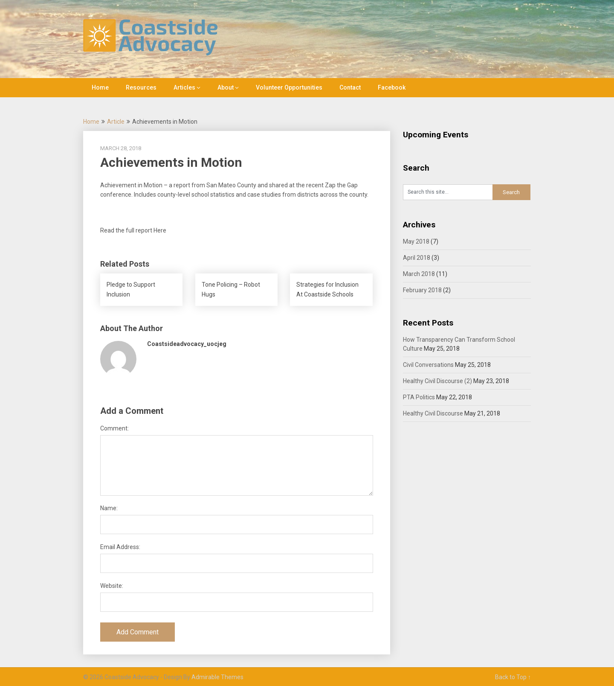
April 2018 (416, 257)
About (225, 87)
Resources (141, 87)
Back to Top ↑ (513, 677)
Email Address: (120, 547)
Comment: (114, 428)
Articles (184, 87)
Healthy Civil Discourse (433, 413)
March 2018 (419, 273)
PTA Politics (419, 397)
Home (100, 87)
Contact (350, 87)
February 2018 (422, 290)
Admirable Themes (217, 677)
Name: (109, 508)
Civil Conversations (428, 364)
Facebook (391, 87)
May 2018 (416, 241)
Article (116, 121)
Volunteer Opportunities (289, 87)
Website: (111, 585)
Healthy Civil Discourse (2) (437, 381)
